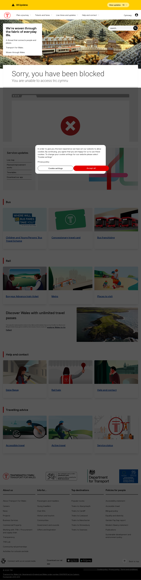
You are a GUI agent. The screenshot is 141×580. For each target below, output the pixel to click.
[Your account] (136, 15)
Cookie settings (53, 168)
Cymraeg (127, 15)
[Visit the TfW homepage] (7, 16)
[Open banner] (118, 5)
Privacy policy (43, 162)
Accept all (87, 168)
